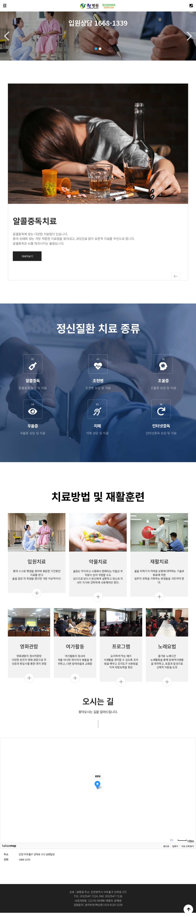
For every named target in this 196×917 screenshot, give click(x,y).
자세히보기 (161, 256)
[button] (96, 48)
